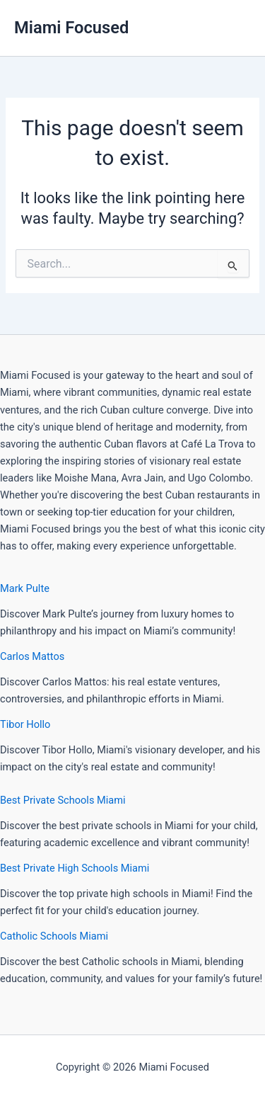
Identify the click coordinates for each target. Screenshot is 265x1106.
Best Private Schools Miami (63, 800)
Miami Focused (71, 28)
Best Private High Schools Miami (74, 868)
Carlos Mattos (32, 656)
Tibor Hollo (25, 724)
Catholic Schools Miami (54, 936)
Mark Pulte (24, 588)
